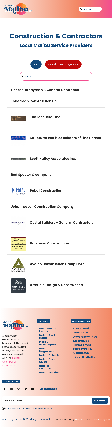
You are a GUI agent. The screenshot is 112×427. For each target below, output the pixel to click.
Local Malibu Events (47, 330)
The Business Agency (100, 419)
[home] (18, 9)
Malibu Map (81, 340)
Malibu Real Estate (47, 336)
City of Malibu (82, 328)
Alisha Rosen (80, 419)
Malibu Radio (48, 389)
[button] (106, 9)
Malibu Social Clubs (48, 360)
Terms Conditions (43, 408)
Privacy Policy (82, 349)
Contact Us (81, 353)
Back (36, 64)
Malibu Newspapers (47, 343)
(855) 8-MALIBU (84, 357)
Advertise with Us (85, 336)
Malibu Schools (49, 355)
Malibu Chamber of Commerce (11, 361)
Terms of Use (82, 345)
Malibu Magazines (46, 350)
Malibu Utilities (49, 372)
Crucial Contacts (45, 367)
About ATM (80, 332)
